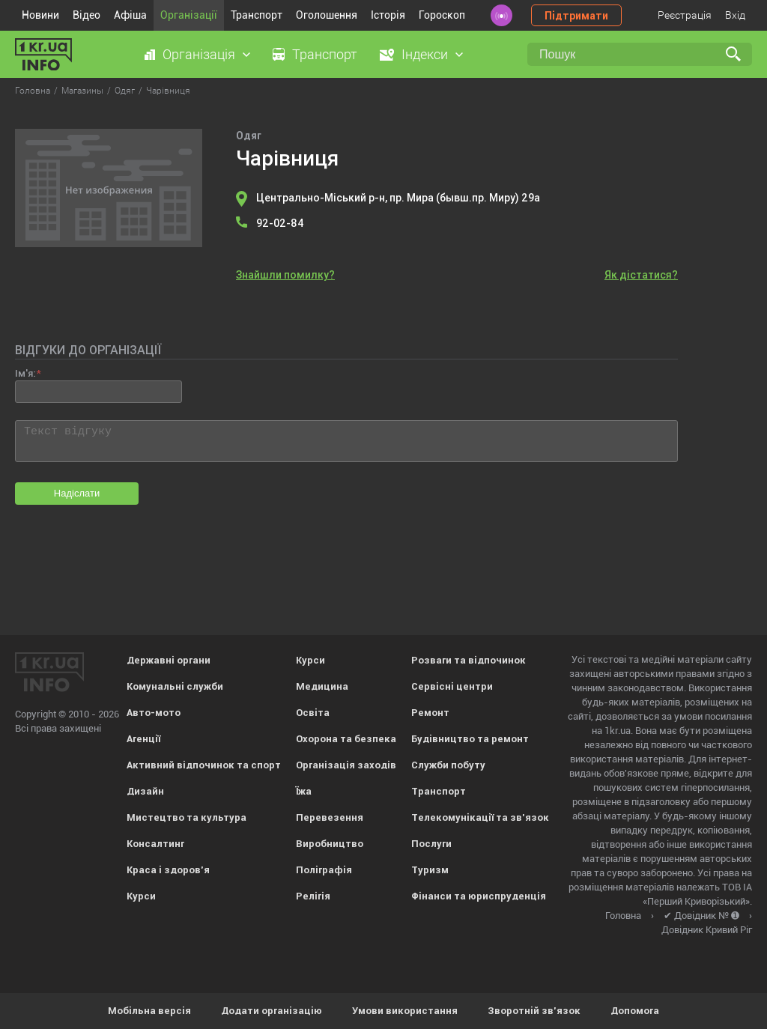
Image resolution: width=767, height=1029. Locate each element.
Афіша (130, 15)
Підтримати (576, 16)
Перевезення (329, 817)
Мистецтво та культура (186, 817)
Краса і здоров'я (168, 869)
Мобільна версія (149, 1010)
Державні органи (168, 660)
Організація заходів (346, 765)
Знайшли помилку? (285, 275)
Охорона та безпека (346, 738)
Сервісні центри (452, 686)
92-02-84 (280, 223)
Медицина (322, 686)
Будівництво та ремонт (470, 738)
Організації (188, 15)
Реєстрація (685, 15)
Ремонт (430, 712)
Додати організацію (271, 1010)
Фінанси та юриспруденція (478, 896)
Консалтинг (155, 843)
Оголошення (326, 15)
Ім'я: (25, 373)
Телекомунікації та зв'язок (480, 817)
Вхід (735, 15)
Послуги (431, 843)
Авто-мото (154, 712)
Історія (388, 15)
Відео (86, 15)
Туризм (430, 869)
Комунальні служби (175, 686)
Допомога (634, 1010)
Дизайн (145, 791)
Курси (141, 896)
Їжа (304, 791)
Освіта (313, 712)
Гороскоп (442, 15)
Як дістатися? (641, 275)
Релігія (313, 896)
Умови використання (405, 1010)
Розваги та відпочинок (468, 660)
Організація (199, 54)
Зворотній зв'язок (534, 1010)
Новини (40, 15)
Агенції (143, 738)
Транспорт (256, 15)
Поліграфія (324, 869)
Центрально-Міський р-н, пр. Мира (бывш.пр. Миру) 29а (398, 198)
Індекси (424, 54)
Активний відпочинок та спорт (204, 765)
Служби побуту (448, 765)
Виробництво (329, 843)
